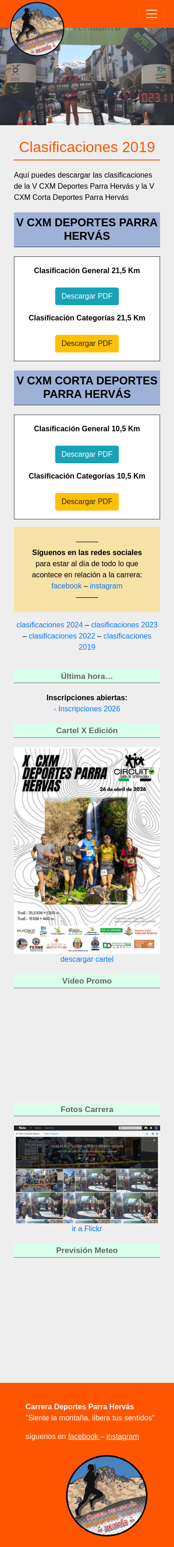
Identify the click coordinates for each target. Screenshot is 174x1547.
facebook (68, 586)
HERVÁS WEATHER (87, 1301)
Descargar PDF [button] (86, 296)
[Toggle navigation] (152, 14)
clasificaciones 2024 (49, 625)
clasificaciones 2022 (62, 636)
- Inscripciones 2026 (87, 709)
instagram (106, 586)
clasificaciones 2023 (124, 625)
